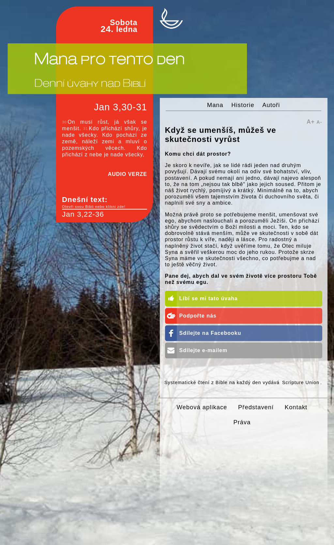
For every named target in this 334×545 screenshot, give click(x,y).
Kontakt (296, 407)
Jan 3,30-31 (120, 107)
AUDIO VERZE (127, 174)
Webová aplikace (202, 407)
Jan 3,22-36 (83, 214)
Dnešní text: (104, 202)
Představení (256, 407)
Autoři (271, 104)
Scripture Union (300, 382)
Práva (241, 422)
